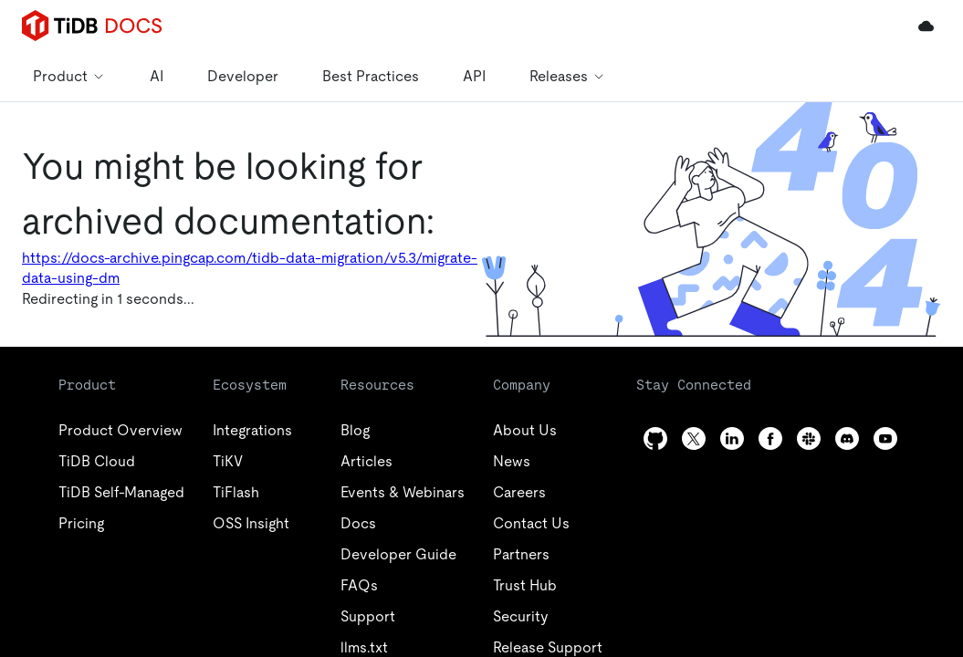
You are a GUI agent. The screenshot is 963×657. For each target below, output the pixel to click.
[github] (655, 438)
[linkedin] (732, 438)
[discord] (847, 438)
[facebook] (770, 438)
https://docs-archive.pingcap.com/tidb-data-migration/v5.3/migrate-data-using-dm (249, 268)
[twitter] (694, 438)
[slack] (809, 438)
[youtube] (885, 438)
